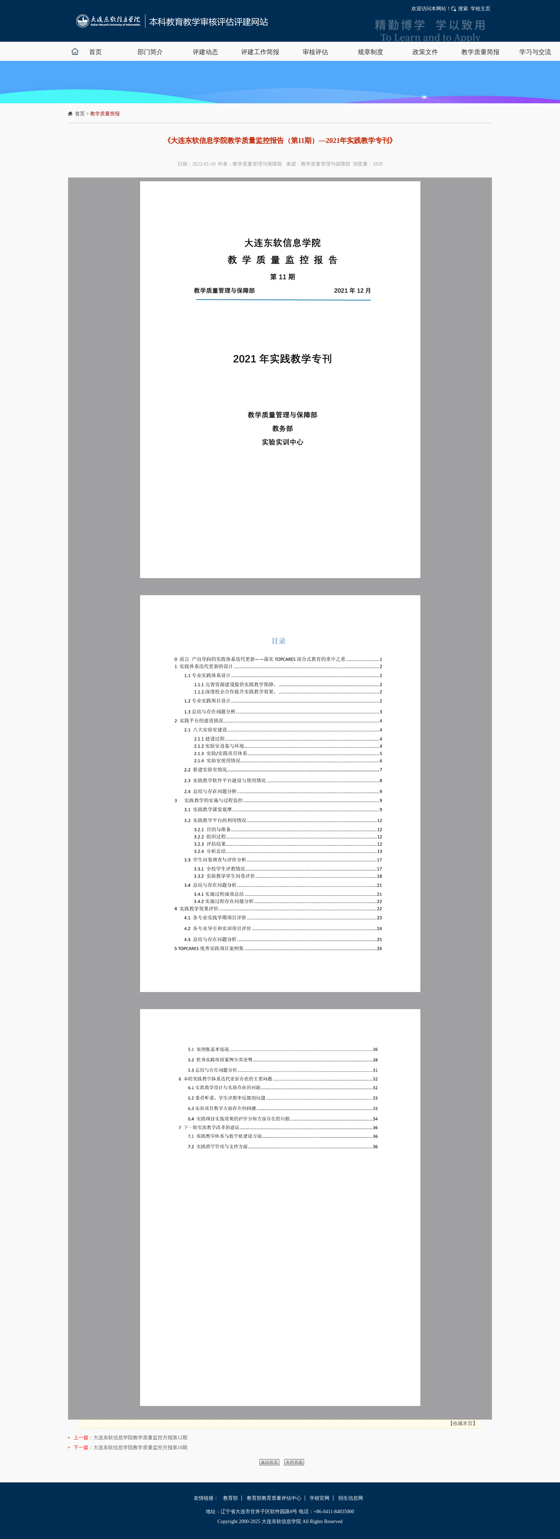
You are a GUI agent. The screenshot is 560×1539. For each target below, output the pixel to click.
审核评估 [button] (315, 52)
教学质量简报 (105, 113)
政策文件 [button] (425, 52)
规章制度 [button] (370, 52)
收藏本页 (463, 1423)
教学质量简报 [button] (480, 52)
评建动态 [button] (205, 52)
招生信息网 (350, 1498)
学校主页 (480, 8)
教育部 (230, 1498)
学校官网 (319, 1498)
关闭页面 (294, 1462)
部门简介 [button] (150, 52)
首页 (80, 113)
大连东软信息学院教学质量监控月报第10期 (140, 1447)
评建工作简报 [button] (260, 52)
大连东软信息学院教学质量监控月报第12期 (140, 1437)
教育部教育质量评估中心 (274, 1498)
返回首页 (269, 1462)
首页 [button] (95, 52)
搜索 (463, 8)
